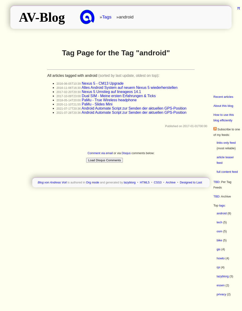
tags (222, 205)
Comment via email (100, 153)
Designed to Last (191, 182)
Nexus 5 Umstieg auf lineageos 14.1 (111, 92)
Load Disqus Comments (104, 160)
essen (221, 285)
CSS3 (158, 182)
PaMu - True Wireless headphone (109, 100)
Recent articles (223, 97)
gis (219, 249)
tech (219, 222)
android (222, 213)
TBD (216, 182)
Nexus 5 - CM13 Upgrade (103, 83)
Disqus (126, 153)
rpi (218, 267)
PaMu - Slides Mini (97, 104)
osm (219, 231)
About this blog (223, 106)
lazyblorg (223, 276)
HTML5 (145, 182)
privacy (221, 294)
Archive (171, 182)
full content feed (227, 171)
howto (221, 258)
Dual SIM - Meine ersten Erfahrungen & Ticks (119, 96)
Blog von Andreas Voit (52, 182)
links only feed (226, 142)
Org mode (92, 182)
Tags (107, 17)
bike (219, 240)
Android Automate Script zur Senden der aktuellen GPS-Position (134, 108)
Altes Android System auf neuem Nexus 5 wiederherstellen (129, 88)
